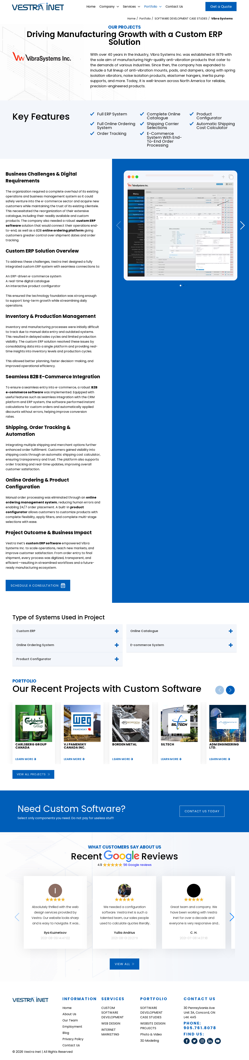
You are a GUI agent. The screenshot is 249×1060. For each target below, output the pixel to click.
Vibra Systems (222, 18)
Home (91, 6)
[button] (242, 225)
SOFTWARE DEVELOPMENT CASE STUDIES (181, 18)
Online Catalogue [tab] (144, 631)
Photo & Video (151, 1034)
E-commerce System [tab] (147, 645)
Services (131, 6)
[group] (33, 733)
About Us (69, 1014)
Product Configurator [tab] (33, 659)
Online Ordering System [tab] (35, 645)
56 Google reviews (137, 865)
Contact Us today (202, 811)
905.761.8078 (200, 1028)
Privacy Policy (72, 1039)
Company (109, 6)
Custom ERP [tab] (25, 631)
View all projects (33, 774)
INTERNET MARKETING (110, 1032)
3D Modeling (149, 1040)
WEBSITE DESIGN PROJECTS (152, 1025)
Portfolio (153, 6)
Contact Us (174, 6)
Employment (72, 1026)
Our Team (70, 1020)
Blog (65, 1033)
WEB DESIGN (110, 1023)
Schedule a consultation (38, 585)
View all (124, 964)
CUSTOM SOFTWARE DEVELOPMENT (112, 1012)
